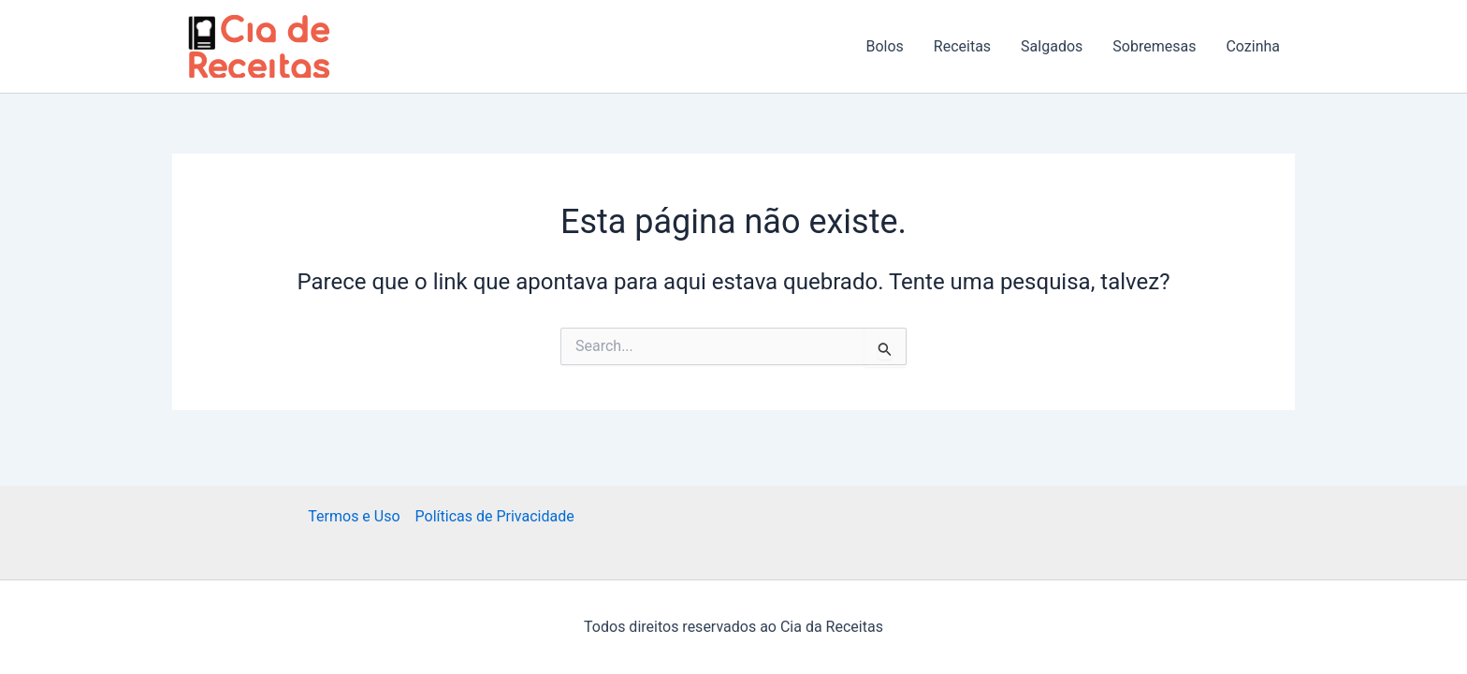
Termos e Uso (353, 516)
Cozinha (1253, 46)
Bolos (884, 46)
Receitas (962, 46)
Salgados (1051, 46)
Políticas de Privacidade (494, 516)
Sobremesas (1154, 46)
